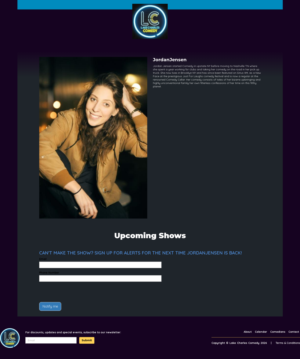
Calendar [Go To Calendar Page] (261, 331)
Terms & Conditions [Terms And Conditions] (288, 343)
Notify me (50, 306)
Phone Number (49, 272)
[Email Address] (51, 340)
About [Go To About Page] (248, 331)
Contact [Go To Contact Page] (293, 331)
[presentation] (68, 292)
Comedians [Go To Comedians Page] (277, 331)
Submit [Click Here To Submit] (87, 340)
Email (43, 259)
